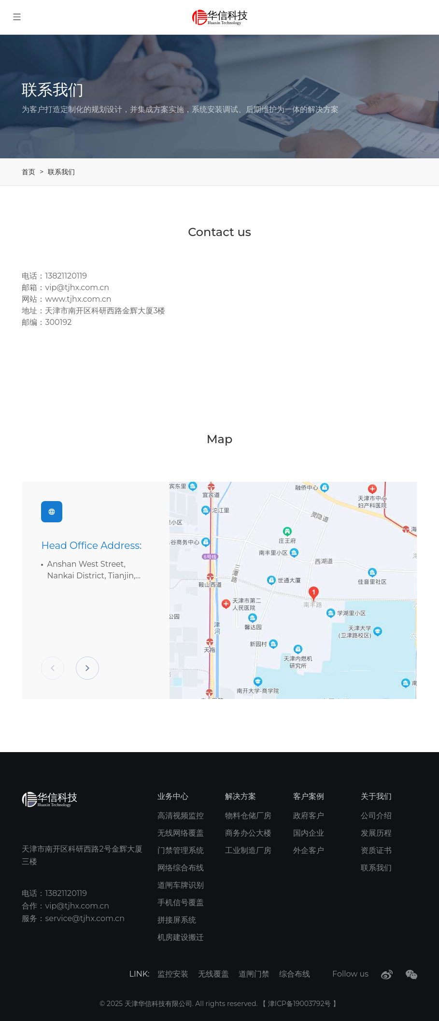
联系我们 (61, 172)
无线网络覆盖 (180, 833)
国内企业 (308, 833)
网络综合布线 (180, 867)
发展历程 (376, 833)
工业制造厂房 (248, 850)
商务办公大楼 (248, 833)
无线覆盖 (213, 974)
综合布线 (294, 974)
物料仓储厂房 (248, 815)
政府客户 (308, 815)
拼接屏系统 (176, 919)
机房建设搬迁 (180, 937)
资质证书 (376, 850)
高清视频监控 (180, 815)
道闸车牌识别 (180, 885)
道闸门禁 (254, 974)
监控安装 (172, 974)
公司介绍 (376, 815)
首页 (28, 172)
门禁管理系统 (180, 850)
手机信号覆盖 (180, 902)
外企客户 (308, 850)
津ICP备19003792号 (300, 1003)
